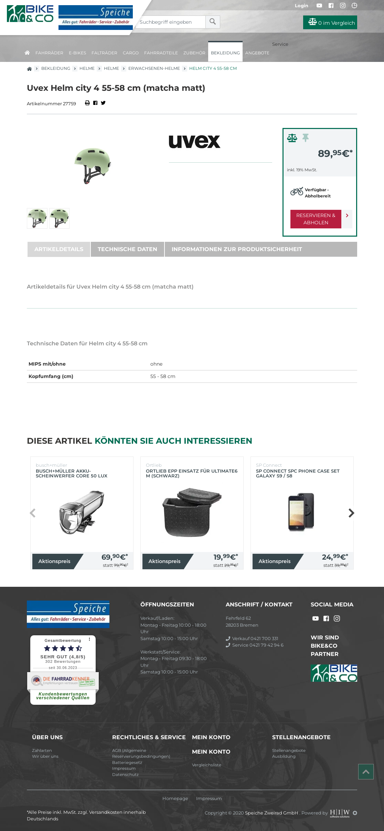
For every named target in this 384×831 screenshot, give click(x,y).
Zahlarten (42, 750)
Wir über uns (45, 756)
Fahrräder (49, 52)
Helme (87, 68)
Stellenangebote (289, 750)
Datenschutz (125, 774)
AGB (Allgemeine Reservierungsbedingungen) (141, 753)
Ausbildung (284, 756)
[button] (351, 513)
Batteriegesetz (127, 762)
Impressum (124, 768)
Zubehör (194, 52)
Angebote (257, 52)
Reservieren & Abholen (314, 219)
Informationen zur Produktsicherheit (237, 249)
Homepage (175, 798)
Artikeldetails (58, 249)
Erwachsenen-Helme (154, 68)
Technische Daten (127, 249)
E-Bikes (77, 52)
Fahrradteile (161, 52)
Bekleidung (225, 52)
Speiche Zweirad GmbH (272, 813)
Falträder (104, 52)
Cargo (131, 52)
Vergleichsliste (206, 765)
